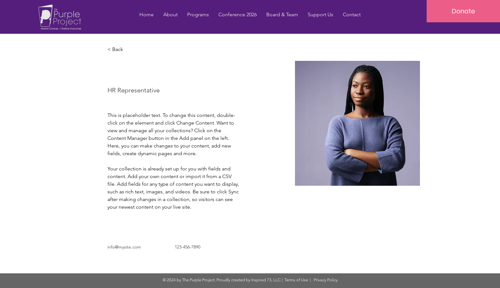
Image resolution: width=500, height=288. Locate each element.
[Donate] (463, 11)
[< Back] (120, 49)
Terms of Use (296, 279)
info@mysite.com (124, 247)
